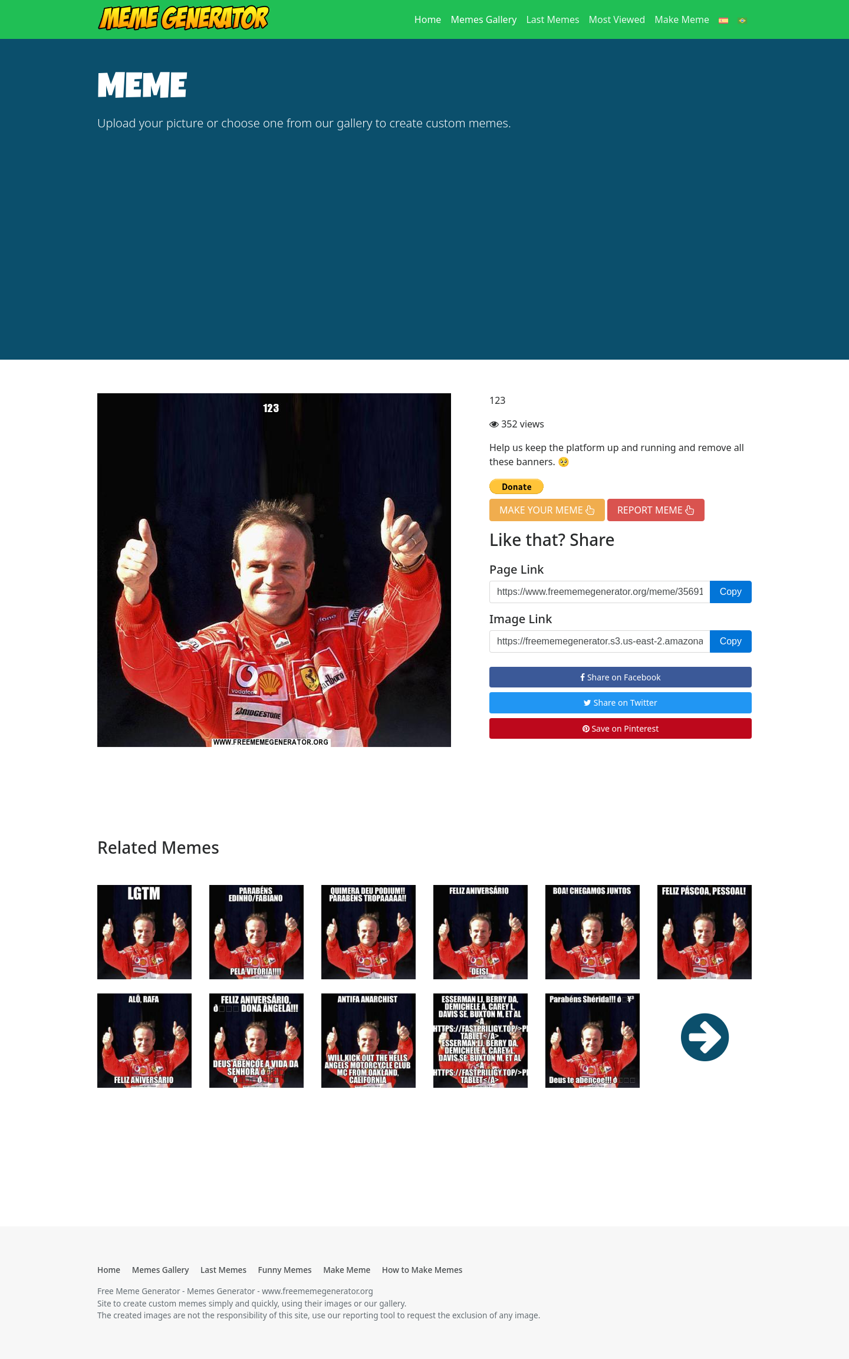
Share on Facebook (620, 677)
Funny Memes (285, 1269)
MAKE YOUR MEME (547, 510)
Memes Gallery (483, 19)
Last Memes (552, 19)
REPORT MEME (656, 510)
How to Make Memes (422, 1269)
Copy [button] (731, 592)
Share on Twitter (620, 702)
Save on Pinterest (621, 728)
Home (430, 19)
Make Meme (681, 19)
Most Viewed (617, 19)
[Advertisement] (424, 229)
